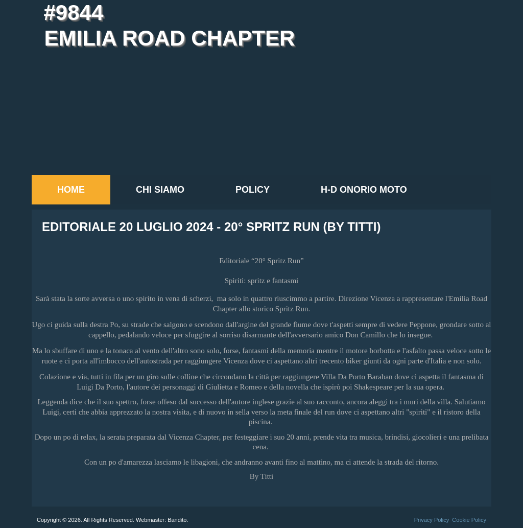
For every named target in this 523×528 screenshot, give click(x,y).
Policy (252, 190)
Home (71, 190)
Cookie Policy (469, 520)
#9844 (73, 13)
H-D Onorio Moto (364, 190)
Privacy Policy (431, 520)
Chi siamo (160, 190)
